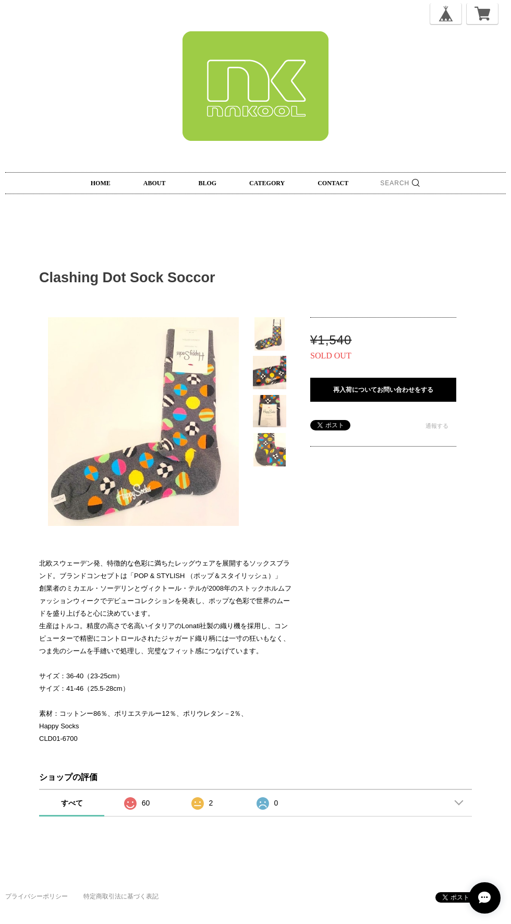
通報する (436, 426)
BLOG (207, 183)
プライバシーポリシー (36, 896)
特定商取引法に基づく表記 (121, 896)
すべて (72, 803)
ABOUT (154, 183)
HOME (101, 183)
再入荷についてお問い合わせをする (383, 389)
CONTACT (333, 183)
